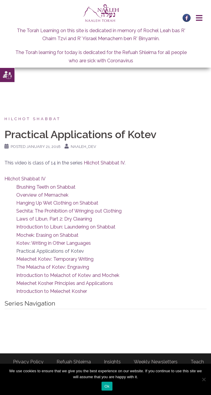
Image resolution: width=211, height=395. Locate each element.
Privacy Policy (28, 362)
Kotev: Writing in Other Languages (53, 243)
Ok (106, 386)
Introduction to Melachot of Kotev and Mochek (67, 275)
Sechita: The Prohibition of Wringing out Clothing (69, 211)
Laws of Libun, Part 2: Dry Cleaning (54, 219)
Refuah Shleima (74, 362)
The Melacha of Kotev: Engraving (52, 267)
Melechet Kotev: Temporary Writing (55, 259)
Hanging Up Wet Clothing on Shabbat (57, 203)
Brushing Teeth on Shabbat (45, 187)
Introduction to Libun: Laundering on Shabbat (65, 227)
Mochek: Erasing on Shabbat (47, 235)
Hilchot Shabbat (32, 119)
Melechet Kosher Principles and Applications (64, 283)
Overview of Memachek (42, 195)
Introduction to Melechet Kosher (51, 291)
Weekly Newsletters (156, 362)
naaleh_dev (83, 146)
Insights (112, 362)
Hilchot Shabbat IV (104, 163)
